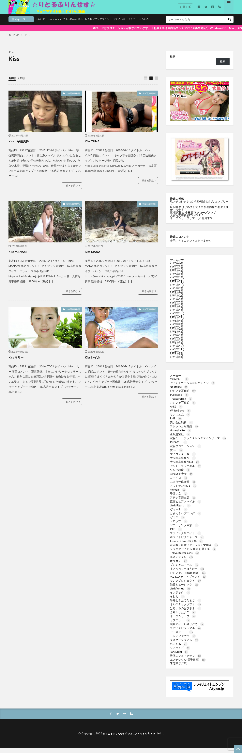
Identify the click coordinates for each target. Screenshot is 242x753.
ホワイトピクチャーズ (187, 542)
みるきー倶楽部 (183, 486)
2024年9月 (176, 326)
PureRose (179, 399)
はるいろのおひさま (185, 613)
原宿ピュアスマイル (185, 506)
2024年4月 (176, 339)
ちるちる (131, 25)
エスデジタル (181, 561)
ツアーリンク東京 (184, 530)
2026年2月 (176, 279)
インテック (180, 597)
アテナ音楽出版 (183, 502)
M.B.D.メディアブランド (80, 25)
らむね (177, 601)
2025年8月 (176, 295)
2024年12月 (177, 317)
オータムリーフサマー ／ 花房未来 (191, 223)
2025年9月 (176, 292)
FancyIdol (179, 656)
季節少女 (179, 498)
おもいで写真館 (183, 395)
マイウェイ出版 (183, 459)
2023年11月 (177, 353)
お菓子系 (185, 7)
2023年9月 (176, 359)
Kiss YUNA (93, 146)
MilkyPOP (179, 383)
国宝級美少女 (181, 478)
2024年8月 (176, 328)
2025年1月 (176, 315)
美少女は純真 (181, 427)
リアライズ (180, 652)
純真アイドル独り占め (187, 629)
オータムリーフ (183, 621)
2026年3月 (176, 276)
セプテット (180, 625)
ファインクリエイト (185, 538)
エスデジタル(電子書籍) (188, 664)
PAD (176, 534)
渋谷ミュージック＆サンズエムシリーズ (198, 443)
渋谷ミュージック (184, 589)
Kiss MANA (94, 256)
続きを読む (72, 190)
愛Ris (176, 455)
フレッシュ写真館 (184, 431)
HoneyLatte (180, 435)
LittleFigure (180, 510)
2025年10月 (177, 290)
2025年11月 (177, 287)
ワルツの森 (180, 474)
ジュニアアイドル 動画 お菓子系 (193, 553)
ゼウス (177, 522)
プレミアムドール (184, 569)
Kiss (27, 40)
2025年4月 (176, 306)
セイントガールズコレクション (192, 387)
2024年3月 (176, 342)
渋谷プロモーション (185, 451)
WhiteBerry (180, 415)
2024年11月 (177, 320)
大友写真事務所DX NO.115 (186, 220)
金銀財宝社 (180, 439)
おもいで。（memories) (23, 25)
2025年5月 (176, 304)
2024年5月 (176, 337)
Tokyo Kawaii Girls (51, 25)
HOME (15, 40)
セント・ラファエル (185, 470)
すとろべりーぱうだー (110, 25)
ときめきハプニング (185, 518)
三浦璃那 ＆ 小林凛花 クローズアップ (193, 217)
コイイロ (179, 482)
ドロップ (179, 526)
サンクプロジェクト (185, 585)
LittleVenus (180, 593)
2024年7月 (176, 331)
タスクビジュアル (184, 644)
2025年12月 (177, 284)
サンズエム (180, 419)
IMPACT (178, 447)
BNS (176, 423)
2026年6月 (176, 268)
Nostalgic (179, 391)
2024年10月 (177, 323)
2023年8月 (176, 362)
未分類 (174, 668)
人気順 (23, 83)
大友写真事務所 (73, 98)
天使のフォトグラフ (185, 660)
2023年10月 (177, 356)
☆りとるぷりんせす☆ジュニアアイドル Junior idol (133, 738)
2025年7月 (176, 298)
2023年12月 (177, 351)
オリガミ (179, 565)
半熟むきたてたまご (185, 605)
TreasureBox (181, 403)
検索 (172, 61)
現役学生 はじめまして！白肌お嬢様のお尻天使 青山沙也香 (199, 213)
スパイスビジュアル (185, 633)
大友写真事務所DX (185, 466)
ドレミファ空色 (183, 640)
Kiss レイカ (94, 362)
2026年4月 (176, 273)
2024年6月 (176, 334)
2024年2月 (176, 345)
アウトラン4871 (183, 490)
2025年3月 (176, 309)
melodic (178, 494)
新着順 (12, 83)
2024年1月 (176, 348)
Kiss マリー (17, 362)
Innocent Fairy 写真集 (186, 546)
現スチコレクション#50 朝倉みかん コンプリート (199, 208)
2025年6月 (176, 301)
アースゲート (181, 637)
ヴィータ (179, 514)
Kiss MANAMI (19, 256)
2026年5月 (176, 270)
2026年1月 (176, 281)
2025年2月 (176, 312)
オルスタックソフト (185, 609)
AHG (176, 411)
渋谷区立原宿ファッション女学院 (194, 550)
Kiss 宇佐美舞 (20, 146)
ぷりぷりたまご (183, 617)
